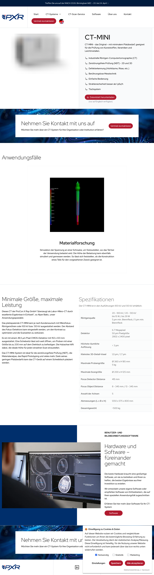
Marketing (135, 555)
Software (96, 14)
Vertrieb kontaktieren (44, 21)
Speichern (116, 563)
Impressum (146, 570)
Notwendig (103, 555)
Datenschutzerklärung (131, 570)
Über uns (112, 14)
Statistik (119, 555)
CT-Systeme (53, 14)
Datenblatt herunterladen (100, 97)
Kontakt (127, 14)
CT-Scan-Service (76, 14)
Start (36, 14)
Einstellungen (98, 563)
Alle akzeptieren (135, 563)
